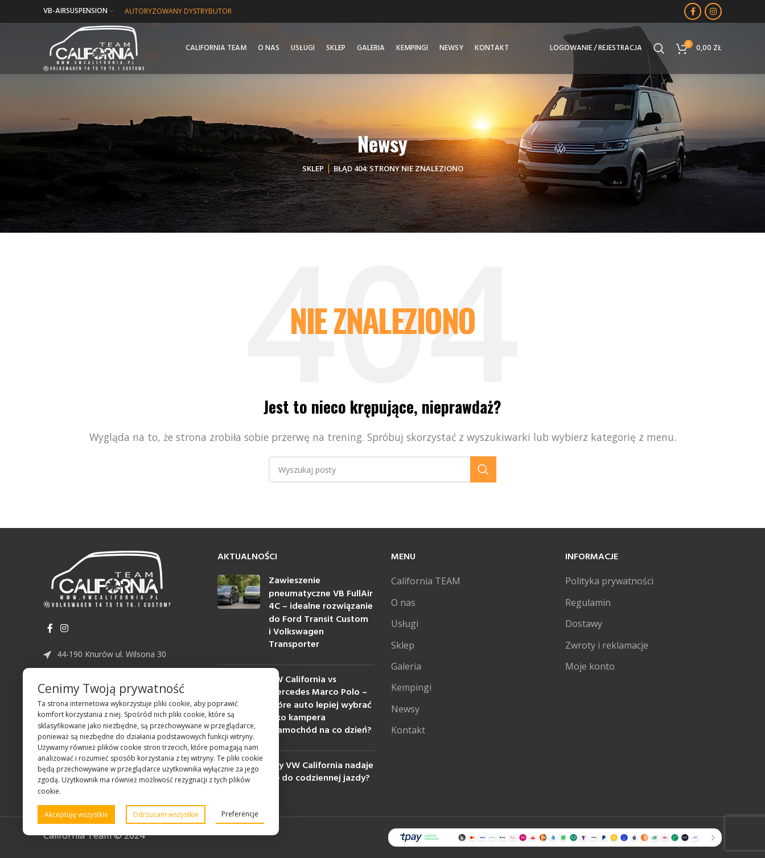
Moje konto (590, 666)
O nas (403, 602)
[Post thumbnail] (238, 615)
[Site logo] (93, 47)
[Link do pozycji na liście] (121, 654)
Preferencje (239, 814)
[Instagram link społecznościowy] (713, 11)
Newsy (405, 709)
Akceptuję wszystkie (76, 814)
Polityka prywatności (609, 581)
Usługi (404, 623)
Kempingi (411, 687)
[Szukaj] (659, 48)
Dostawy (583, 623)
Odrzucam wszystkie (166, 814)
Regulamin (588, 602)
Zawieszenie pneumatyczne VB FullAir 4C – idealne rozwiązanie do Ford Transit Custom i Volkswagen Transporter (321, 613)
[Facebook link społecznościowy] (692, 11)
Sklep (313, 168)
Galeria (406, 666)
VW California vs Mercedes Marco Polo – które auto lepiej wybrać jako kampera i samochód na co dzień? (320, 706)
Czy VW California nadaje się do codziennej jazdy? (321, 772)
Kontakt (408, 730)
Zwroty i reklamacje (606, 645)
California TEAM (425, 581)
